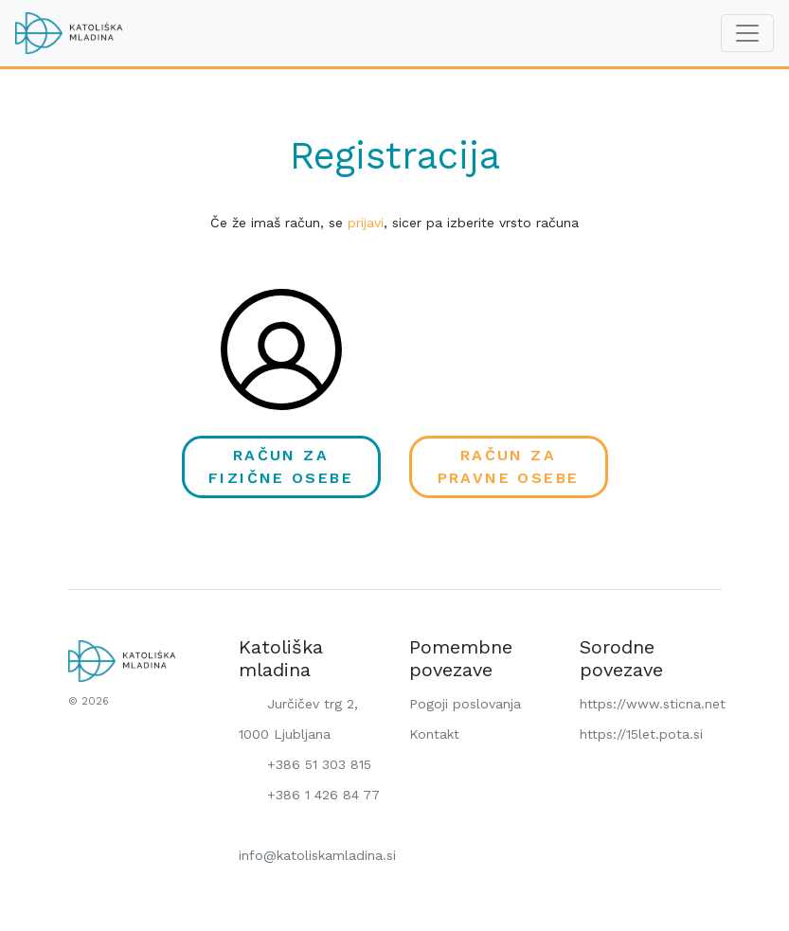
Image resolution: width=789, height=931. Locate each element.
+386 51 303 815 (305, 766)
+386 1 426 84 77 (309, 796)
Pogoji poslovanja (465, 703)
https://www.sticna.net (653, 703)
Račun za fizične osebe (280, 466)
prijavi (366, 222)
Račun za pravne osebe (509, 466)
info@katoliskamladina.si (317, 839)
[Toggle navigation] (747, 33)
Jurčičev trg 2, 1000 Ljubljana (298, 717)
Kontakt (434, 734)
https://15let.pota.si (641, 734)
